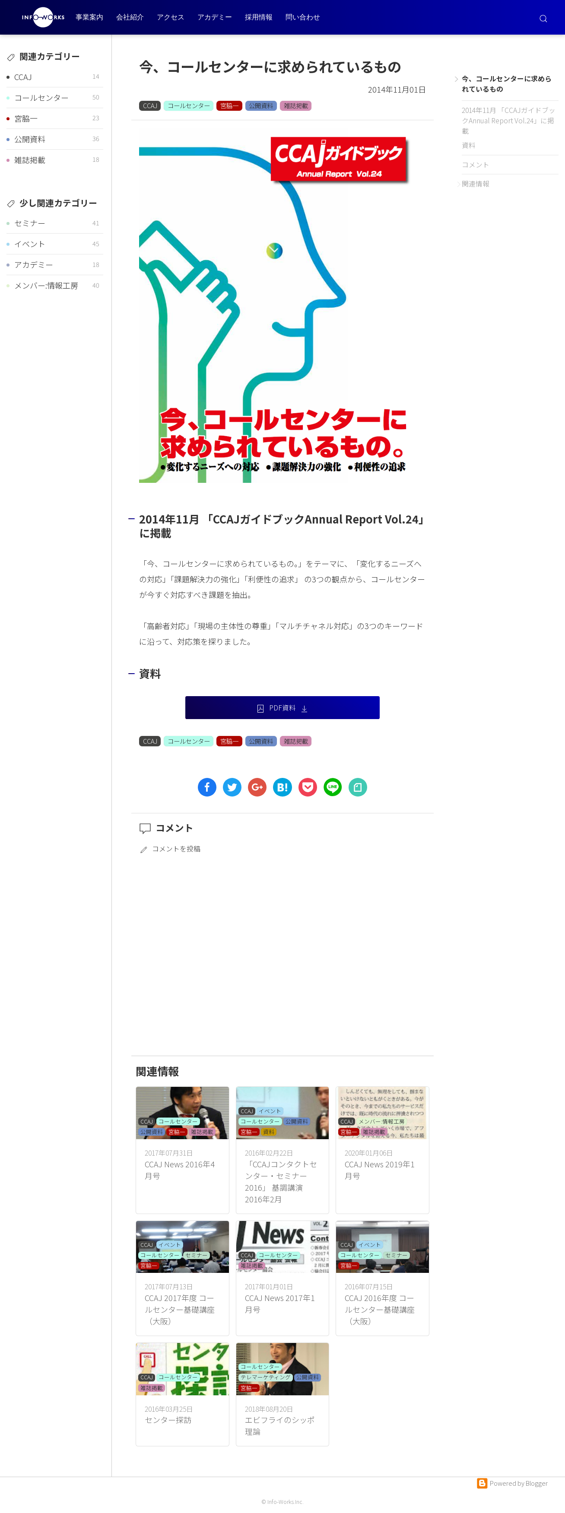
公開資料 (261, 105)
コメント (475, 165)
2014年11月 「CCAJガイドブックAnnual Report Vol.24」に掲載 (508, 120)
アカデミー (214, 17)
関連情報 (475, 184)
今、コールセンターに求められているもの (507, 84)
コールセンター (189, 105)
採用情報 (259, 17)
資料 (469, 145)
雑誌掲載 (296, 105)
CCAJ (150, 105)
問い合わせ (303, 17)
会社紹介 (130, 17)
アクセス (170, 17)
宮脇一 (229, 105)
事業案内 (89, 17)
